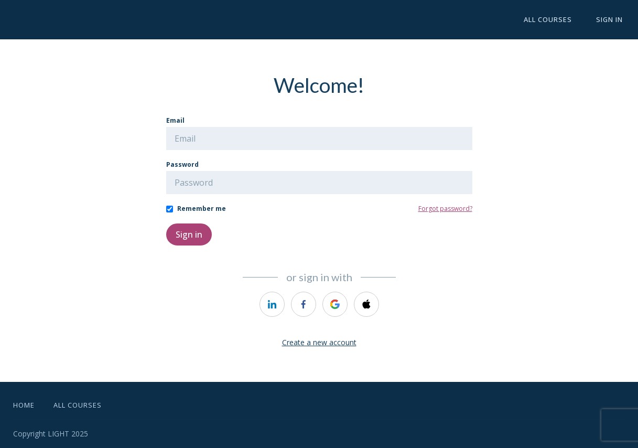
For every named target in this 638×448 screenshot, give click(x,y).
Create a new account (319, 342)
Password (182, 164)
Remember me (201, 208)
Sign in (189, 234)
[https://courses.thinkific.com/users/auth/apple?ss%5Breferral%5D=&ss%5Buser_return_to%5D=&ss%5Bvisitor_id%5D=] (366, 304)
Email (175, 120)
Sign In (612, 20)
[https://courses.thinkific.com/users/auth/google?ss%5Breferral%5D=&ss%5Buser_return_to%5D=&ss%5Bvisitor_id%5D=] (335, 304)
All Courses (556, 20)
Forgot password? (445, 208)
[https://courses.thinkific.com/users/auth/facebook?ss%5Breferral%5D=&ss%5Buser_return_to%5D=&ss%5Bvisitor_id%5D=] (303, 304)
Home (24, 405)
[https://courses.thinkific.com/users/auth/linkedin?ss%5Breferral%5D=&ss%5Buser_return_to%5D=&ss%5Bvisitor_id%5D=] (272, 304)
